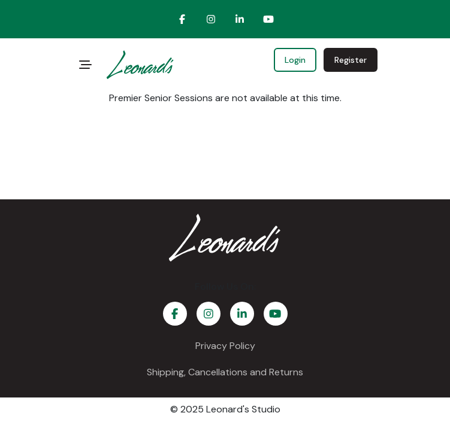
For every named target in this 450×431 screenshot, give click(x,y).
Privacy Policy (225, 345)
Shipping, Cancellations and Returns (225, 372)
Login (295, 59)
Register (350, 59)
